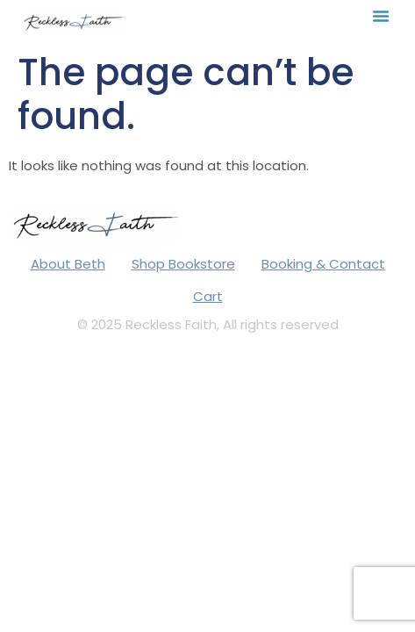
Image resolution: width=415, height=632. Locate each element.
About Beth (68, 264)
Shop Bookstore (183, 264)
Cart (208, 296)
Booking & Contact (323, 264)
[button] (381, 16)
